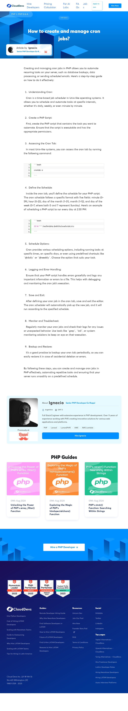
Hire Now (76, 623)
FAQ (74, 637)
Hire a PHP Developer (64, 547)
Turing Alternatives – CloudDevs (108, 657)
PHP (13, 14)
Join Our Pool (77, 618)
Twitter (98, 618)
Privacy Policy (78, 647)
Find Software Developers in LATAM (51, 625)
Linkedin (98, 623)
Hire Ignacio (80, 436)
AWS (76, 428)
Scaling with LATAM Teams (18, 649)
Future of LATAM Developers (51, 637)
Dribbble (99, 613)
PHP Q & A (23, 14)
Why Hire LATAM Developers (18, 643)
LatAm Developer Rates (105, 667)
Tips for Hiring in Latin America (19, 654)
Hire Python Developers (16, 616)
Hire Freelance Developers (106, 662)
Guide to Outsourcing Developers (15, 636)
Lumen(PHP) (66, 428)
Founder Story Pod (79, 630)
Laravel (54, 428)
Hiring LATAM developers (105, 677)
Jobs (85, 6)
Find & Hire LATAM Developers (52, 642)
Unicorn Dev (77, 613)
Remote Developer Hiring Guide (52, 613)
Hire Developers (33, 6)
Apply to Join (96, 5)
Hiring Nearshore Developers (107, 672)
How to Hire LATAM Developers (52, 632)
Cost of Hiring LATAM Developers (15, 623)
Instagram (99, 629)
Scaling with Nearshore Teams (19, 630)
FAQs (77, 6)
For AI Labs (66, 6)
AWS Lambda (87, 428)
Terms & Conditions (80, 642)
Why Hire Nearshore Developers (52, 618)
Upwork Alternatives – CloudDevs (104, 650)
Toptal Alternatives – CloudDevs (103, 641)
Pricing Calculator (50, 6)
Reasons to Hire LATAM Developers (49, 649)
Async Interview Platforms (105, 683)
